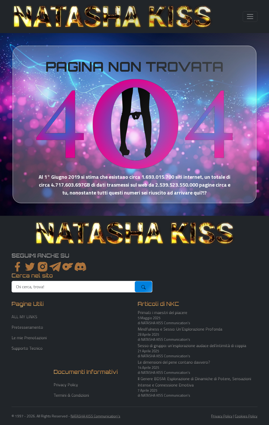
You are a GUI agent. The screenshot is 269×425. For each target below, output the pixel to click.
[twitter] (30, 266)
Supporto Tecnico (27, 348)
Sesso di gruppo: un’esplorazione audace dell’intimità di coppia (192, 345)
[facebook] (17, 266)
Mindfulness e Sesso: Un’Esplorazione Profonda (180, 329)
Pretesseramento (27, 327)
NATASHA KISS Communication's (95, 416)
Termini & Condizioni (71, 395)
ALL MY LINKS (24, 316)
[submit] (143, 286)
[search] (73, 286)
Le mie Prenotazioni (29, 337)
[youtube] (80, 266)
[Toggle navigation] (250, 16)
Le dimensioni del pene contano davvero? (174, 362)
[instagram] (42, 266)
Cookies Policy (246, 416)
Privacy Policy (66, 384)
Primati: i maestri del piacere (162, 312)
